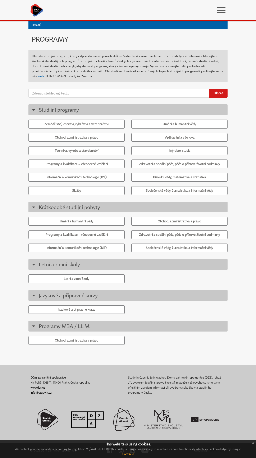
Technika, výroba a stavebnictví (76, 150)
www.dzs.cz (38, 387)
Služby (76, 190)
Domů (36, 25)
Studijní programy (55, 110)
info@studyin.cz (41, 392)
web (41, 76)
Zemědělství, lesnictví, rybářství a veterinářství (76, 124)
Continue (128, 454)
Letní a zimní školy (55, 264)
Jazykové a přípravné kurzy (64, 295)
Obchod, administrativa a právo (76, 137)
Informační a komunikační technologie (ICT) (76, 177)
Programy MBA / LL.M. (60, 326)
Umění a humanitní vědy (179, 124)
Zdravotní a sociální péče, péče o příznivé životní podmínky (179, 164)
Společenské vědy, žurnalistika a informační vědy (179, 190)
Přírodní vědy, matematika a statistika (179, 177)
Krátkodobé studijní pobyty (65, 207)
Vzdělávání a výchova (180, 137)
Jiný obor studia (179, 150)
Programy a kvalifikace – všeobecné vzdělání (77, 164)
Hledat (218, 93)
